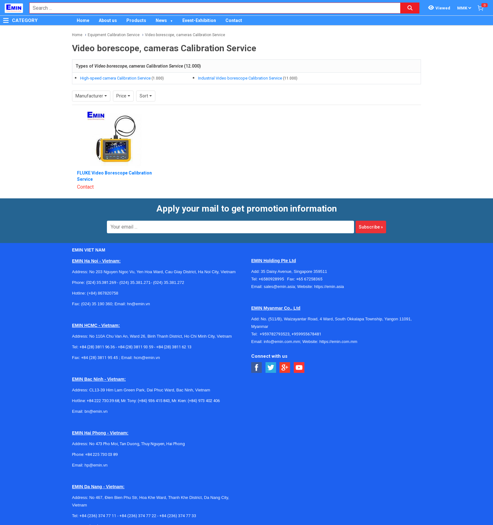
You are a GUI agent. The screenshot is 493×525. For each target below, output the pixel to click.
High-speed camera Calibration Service (115, 78)
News (161, 20)
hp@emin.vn (96, 465)
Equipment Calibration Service (114, 35)
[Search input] (211, 8)
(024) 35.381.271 (135, 282)
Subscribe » (371, 226)
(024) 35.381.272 (168, 282)
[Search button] (410, 8)
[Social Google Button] (285, 367)
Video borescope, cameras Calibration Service (185, 35)
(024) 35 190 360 (96, 303)
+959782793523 (275, 334)
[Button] (6, 20)
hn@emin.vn (138, 303)
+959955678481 (306, 334)
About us (108, 20)
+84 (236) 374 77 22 (137, 515)
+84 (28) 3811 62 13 (173, 347)
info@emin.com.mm (282, 341)
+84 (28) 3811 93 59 (135, 347)
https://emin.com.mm (338, 341)
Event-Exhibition (199, 20)
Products (136, 20)
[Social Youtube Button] (299, 367)
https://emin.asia (329, 286)
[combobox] (211, 8)
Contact (233, 20)
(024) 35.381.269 (101, 282)
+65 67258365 (309, 279)
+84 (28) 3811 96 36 (97, 347)
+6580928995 (273, 279)
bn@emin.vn (96, 411)
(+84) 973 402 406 (204, 400)
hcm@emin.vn (147, 357)
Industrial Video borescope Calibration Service (240, 78)
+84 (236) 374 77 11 (98, 515)
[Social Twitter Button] (270, 367)
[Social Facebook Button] (256, 367)
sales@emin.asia (279, 286)
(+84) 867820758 (102, 293)
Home (83, 20)
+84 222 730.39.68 (103, 400)
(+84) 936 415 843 (154, 400)
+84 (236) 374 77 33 (177, 515)
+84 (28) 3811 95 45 (99, 357)
